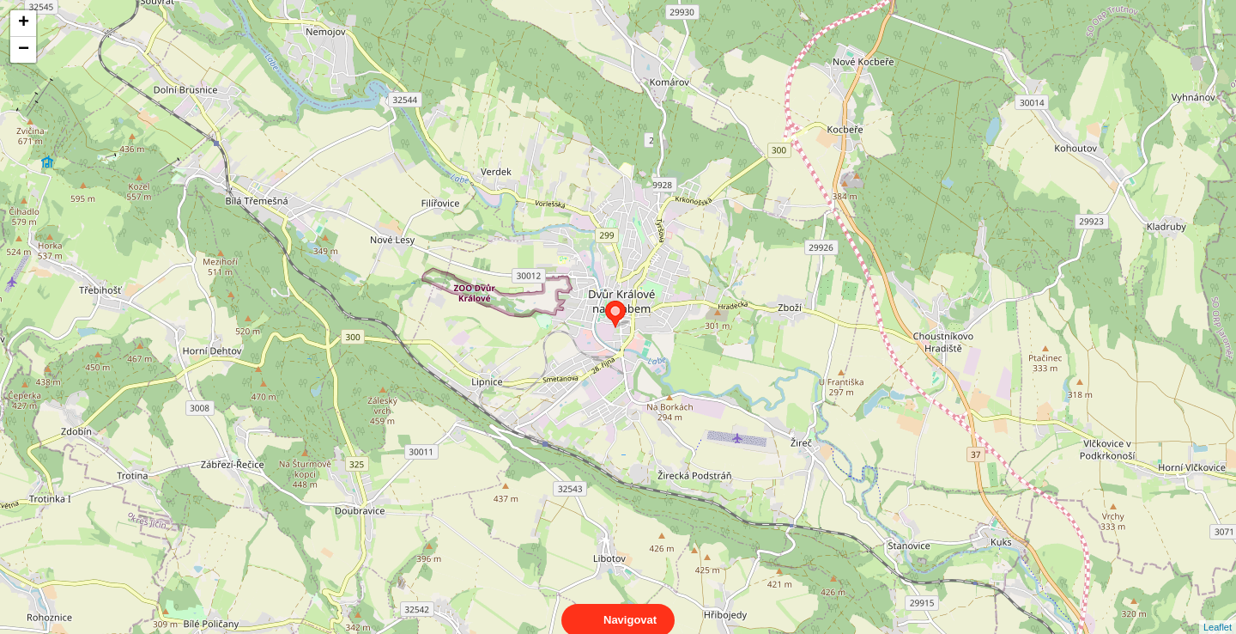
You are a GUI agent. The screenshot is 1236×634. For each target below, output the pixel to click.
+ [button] (23, 23)
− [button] (23, 50)
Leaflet (1217, 612)
